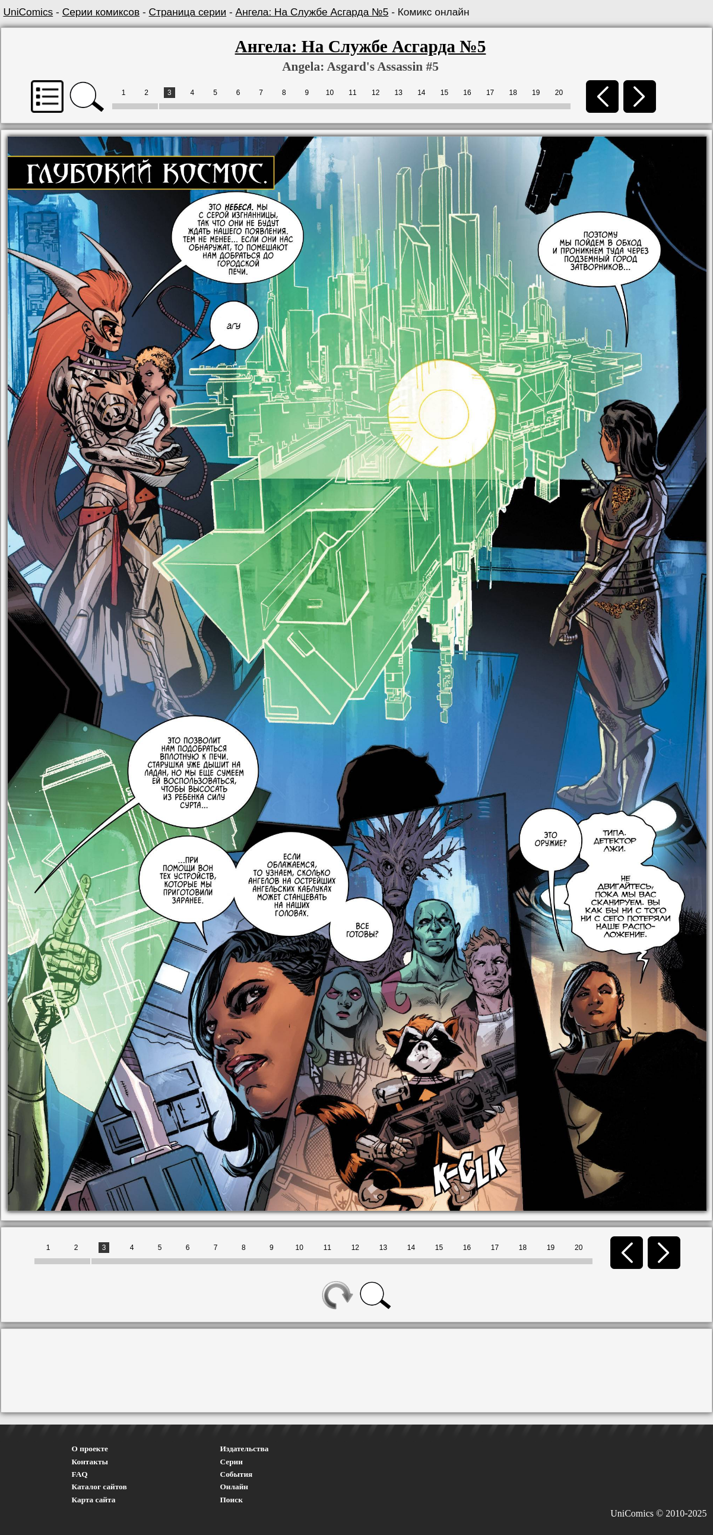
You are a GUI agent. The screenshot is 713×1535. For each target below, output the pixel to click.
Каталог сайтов (99, 1486)
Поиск (231, 1499)
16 (467, 92)
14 (421, 92)
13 (399, 92)
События (236, 1474)
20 (559, 92)
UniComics (28, 12)
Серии (231, 1461)
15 (444, 92)
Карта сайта (94, 1499)
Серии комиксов (101, 12)
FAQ (80, 1474)
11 (352, 92)
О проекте (90, 1448)
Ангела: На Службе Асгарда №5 (312, 12)
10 (330, 92)
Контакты (90, 1461)
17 (490, 92)
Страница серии (188, 12)
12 (375, 92)
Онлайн (234, 1486)
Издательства (244, 1448)
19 (536, 92)
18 (513, 92)
